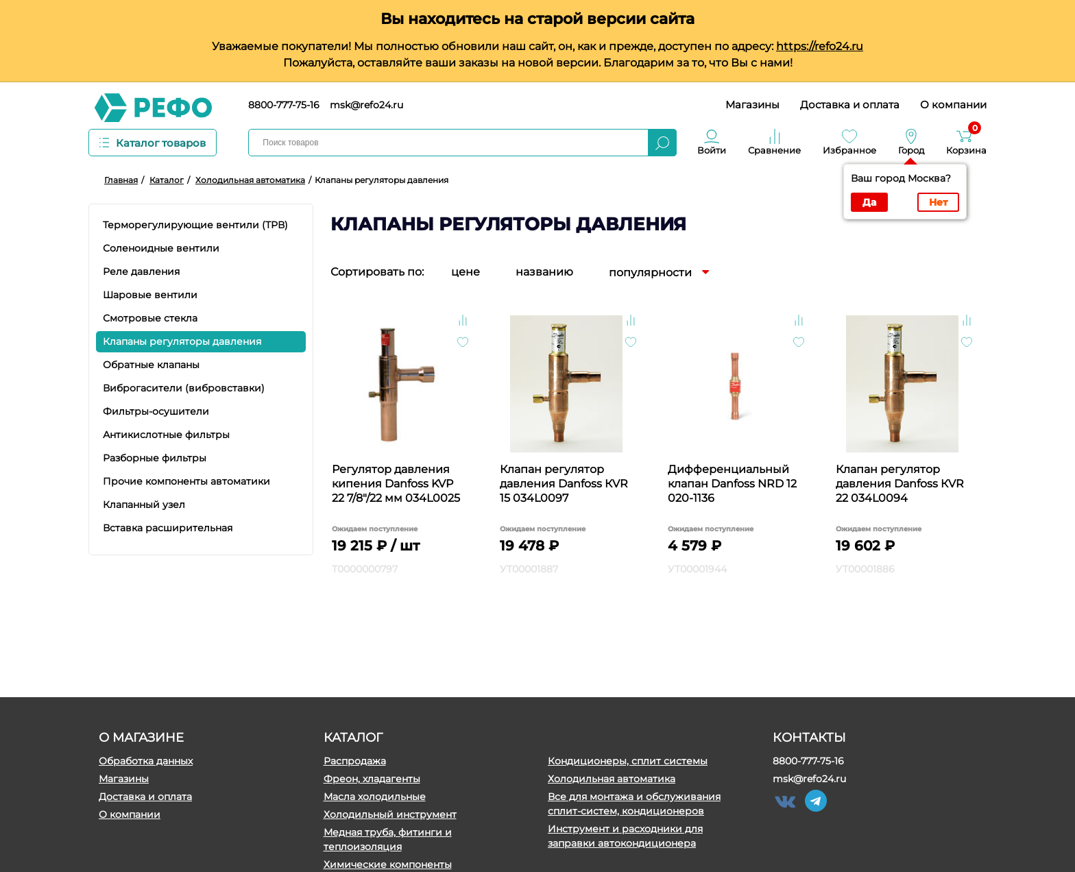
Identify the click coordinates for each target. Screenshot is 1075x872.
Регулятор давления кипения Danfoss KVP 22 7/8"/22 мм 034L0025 (396, 484)
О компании (953, 104)
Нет (938, 202)
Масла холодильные (375, 796)
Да (869, 202)
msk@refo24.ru (366, 105)
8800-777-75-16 (283, 105)
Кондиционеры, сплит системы (628, 761)
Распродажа (355, 761)
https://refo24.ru (819, 46)
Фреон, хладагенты (372, 779)
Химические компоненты (388, 864)
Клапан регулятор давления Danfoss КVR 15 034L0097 (564, 484)
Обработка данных (146, 761)
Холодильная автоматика (611, 779)
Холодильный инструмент (390, 814)
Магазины (752, 104)
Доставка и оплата (849, 104)
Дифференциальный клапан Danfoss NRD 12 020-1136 (732, 484)
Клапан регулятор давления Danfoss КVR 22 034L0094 (900, 484)
